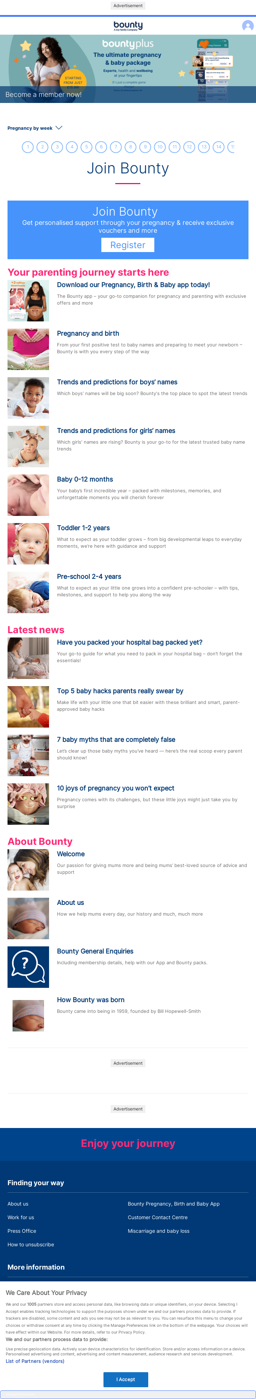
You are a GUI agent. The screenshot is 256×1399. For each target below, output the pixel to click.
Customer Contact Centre (158, 1217)
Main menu (128, 35)
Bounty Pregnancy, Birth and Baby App (174, 1204)
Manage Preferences (20, 1394)
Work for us (21, 1217)
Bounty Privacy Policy (153, 1288)
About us (18, 1204)
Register (127, 245)
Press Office (22, 1231)
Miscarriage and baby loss (158, 1231)
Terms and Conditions (33, 1288)
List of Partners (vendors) (35, 1378)
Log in (246, 21)
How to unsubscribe (31, 1244)
